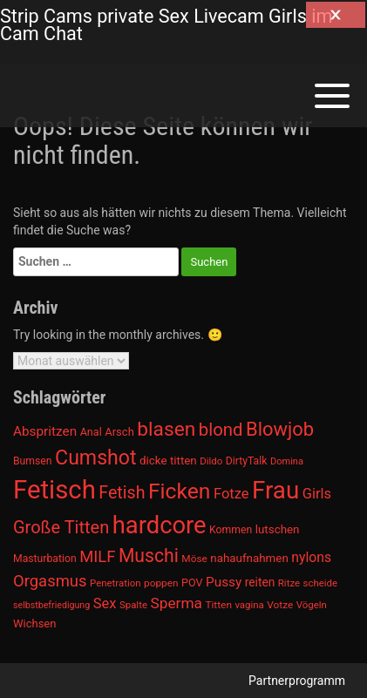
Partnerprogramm (296, 681)
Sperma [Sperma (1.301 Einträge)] (176, 603)
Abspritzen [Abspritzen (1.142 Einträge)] (45, 431)
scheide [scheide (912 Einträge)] (320, 583)
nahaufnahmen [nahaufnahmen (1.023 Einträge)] (249, 558)
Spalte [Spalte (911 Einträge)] (133, 605)
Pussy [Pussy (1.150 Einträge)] (223, 582)
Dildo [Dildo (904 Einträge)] (211, 461)
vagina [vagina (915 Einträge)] (248, 605)
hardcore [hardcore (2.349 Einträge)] (159, 525)
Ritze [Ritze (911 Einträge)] (289, 583)
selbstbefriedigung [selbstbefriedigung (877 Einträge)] (51, 605)
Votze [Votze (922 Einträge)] (280, 605)
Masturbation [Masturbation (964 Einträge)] (45, 558)
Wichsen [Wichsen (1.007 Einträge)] (34, 623)
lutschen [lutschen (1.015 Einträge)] (277, 529)
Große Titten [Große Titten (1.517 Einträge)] (61, 527)
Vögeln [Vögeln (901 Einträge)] (311, 605)
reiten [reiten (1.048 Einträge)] (260, 582)
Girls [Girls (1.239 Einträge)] (316, 493)
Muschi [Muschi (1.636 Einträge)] (149, 555)
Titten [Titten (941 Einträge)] (218, 605)
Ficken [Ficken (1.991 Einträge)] (179, 491)
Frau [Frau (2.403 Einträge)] (275, 490)
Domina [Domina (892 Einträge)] (286, 461)
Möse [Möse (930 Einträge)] (194, 558)
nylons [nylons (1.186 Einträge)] (311, 557)
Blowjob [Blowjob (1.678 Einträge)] (280, 429)
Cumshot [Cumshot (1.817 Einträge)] (95, 458)
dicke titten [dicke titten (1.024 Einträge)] (168, 460)
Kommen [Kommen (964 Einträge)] (230, 530)
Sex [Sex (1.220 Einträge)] (105, 603)
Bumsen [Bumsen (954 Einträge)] (32, 461)
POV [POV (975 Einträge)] (192, 582)
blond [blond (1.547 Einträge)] (221, 429)
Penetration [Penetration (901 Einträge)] (115, 583)
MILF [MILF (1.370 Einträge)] (97, 556)
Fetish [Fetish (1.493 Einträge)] (122, 493)
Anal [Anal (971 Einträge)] (91, 431)
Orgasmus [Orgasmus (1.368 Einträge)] (50, 581)
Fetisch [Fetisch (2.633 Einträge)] (54, 490)
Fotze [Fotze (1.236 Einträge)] (231, 493)
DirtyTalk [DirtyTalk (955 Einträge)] (247, 461)
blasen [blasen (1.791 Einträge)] (166, 429)
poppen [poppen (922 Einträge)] (161, 583)
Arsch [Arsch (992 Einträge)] (119, 431)
